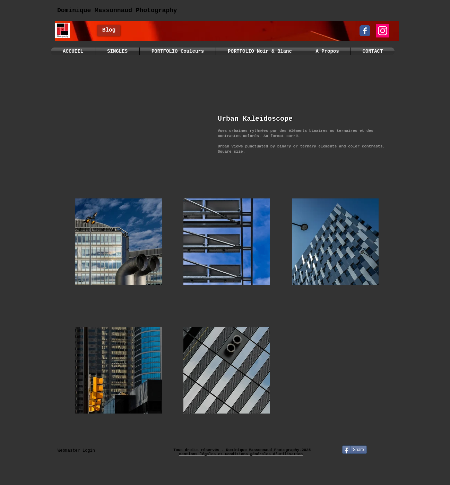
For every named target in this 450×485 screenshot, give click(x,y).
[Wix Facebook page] (365, 30)
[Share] (354, 449)
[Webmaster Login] (76, 451)
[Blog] (108, 30)
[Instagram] (382, 30)
